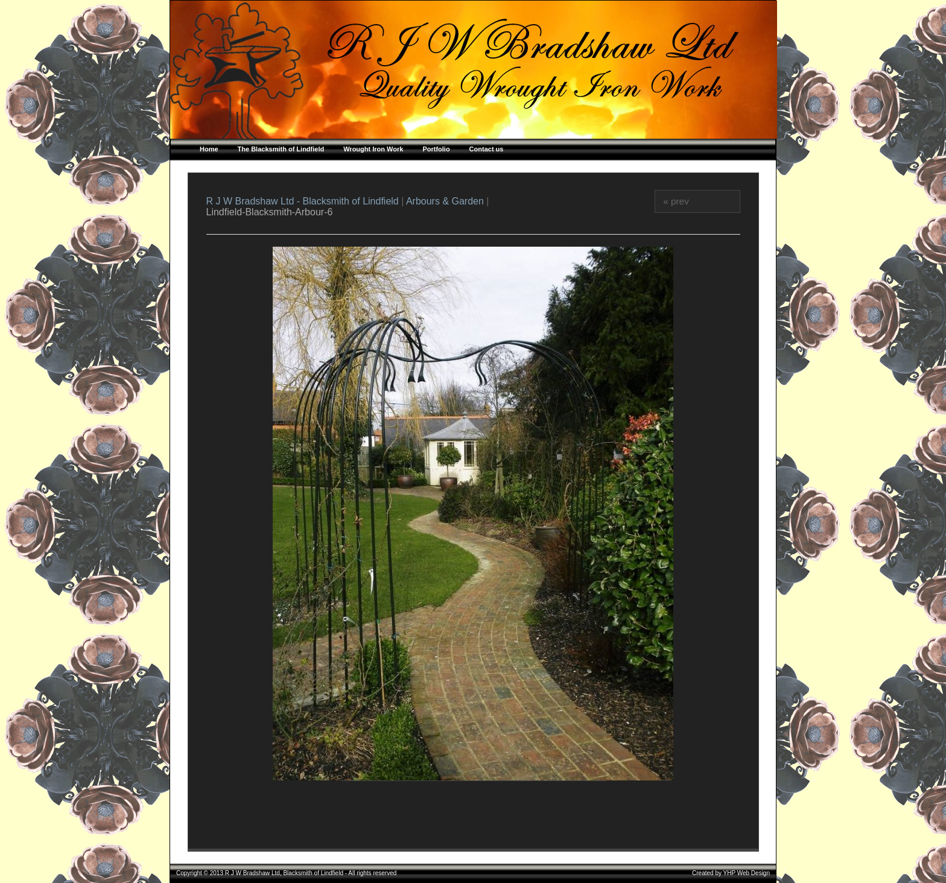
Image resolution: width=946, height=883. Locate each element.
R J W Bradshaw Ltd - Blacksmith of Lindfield (304, 201)
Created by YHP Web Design (731, 873)
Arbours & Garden (445, 201)
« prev (676, 201)
